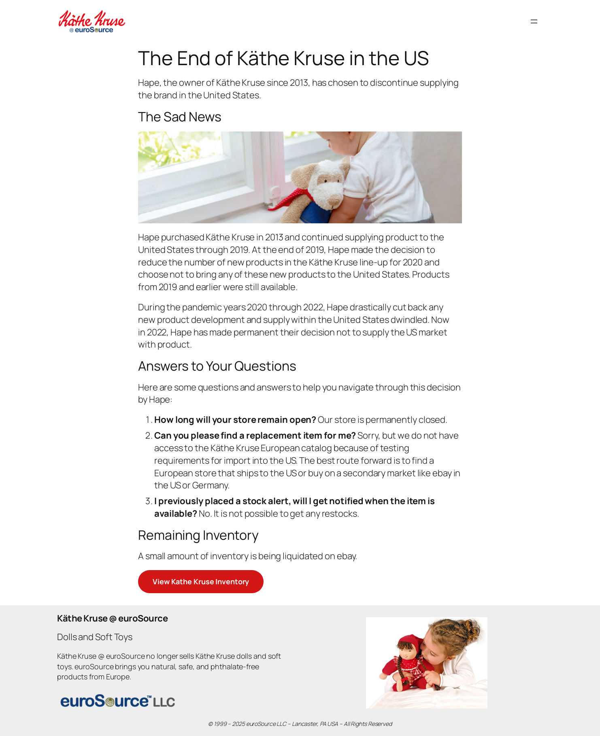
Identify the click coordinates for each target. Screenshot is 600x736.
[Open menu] (534, 21)
